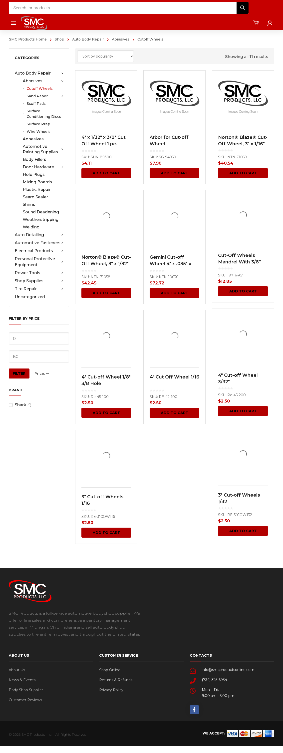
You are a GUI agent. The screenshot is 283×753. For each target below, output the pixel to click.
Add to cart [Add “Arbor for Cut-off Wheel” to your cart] (174, 173)
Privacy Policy (111, 690)
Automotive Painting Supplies (43, 149)
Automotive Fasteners (39, 243)
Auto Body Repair (88, 39)
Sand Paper (45, 96)
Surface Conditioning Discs (44, 114)
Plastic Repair (37, 189)
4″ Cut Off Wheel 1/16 (174, 377)
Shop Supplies (39, 281)
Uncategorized (30, 296)
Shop (59, 39)
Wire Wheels (38, 131)
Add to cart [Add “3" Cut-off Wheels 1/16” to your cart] (106, 532)
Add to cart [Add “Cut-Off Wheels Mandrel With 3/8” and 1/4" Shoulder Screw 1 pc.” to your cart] (243, 291)
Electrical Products (39, 251)
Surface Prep (38, 124)
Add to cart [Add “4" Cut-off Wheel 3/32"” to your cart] (243, 411)
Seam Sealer (35, 197)
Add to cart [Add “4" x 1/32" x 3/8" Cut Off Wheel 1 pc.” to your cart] (106, 173)
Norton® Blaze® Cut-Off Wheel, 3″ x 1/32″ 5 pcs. (106, 263)
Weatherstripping (40, 219)
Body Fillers (34, 159)
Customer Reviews (25, 700)
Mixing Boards (37, 182)
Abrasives (120, 39)
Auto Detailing (39, 235)
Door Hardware (43, 167)
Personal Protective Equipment (39, 261)
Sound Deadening (41, 212)
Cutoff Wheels (40, 88)
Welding (31, 227)
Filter (19, 373)
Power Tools (39, 273)
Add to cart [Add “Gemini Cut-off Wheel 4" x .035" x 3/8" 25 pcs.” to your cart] (174, 293)
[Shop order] (105, 56)
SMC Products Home (28, 39)
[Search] (243, 8)
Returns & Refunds (115, 680)
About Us (17, 670)
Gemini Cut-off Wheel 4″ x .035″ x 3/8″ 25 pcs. (170, 264)
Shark (20, 405)
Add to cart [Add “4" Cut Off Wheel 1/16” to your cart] (174, 413)
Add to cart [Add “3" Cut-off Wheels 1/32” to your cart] (243, 531)
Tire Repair (39, 289)
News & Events (22, 680)
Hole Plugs (34, 174)
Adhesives (33, 139)
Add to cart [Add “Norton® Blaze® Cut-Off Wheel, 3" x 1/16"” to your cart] (243, 173)
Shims (29, 204)
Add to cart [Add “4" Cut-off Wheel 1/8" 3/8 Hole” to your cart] (106, 413)
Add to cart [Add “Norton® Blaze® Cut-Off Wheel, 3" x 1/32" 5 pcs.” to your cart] (106, 293)
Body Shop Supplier (26, 690)
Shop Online (109, 670)
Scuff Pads (36, 103)
